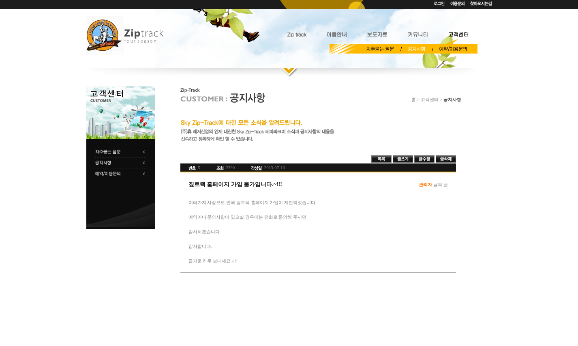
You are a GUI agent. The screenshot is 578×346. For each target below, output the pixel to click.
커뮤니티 (417, 34)
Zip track (296, 34)
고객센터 (458, 34)
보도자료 (377, 34)
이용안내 (336, 34)
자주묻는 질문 (380, 48)
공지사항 (416, 48)
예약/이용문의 (453, 48)
